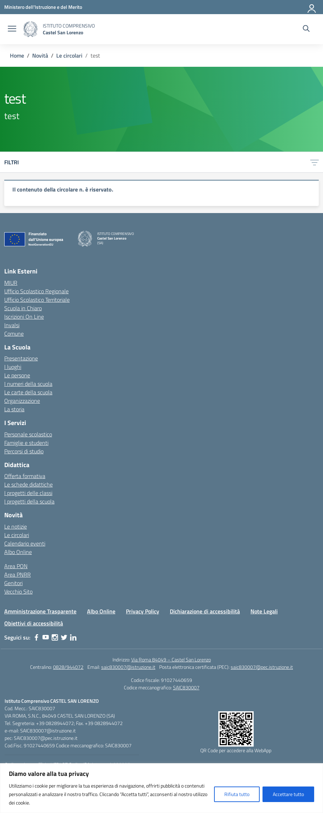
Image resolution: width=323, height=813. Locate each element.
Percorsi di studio (24, 451)
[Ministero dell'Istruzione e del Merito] (43, 7)
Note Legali (264, 611)
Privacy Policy (142, 611)
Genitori (13, 583)
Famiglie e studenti (26, 442)
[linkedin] (73, 637)
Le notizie (15, 526)
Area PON (16, 566)
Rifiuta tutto (236, 794)
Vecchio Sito (18, 591)
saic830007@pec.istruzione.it (262, 667)
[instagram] (55, 637)
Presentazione (21, 358)
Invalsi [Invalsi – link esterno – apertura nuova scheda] (11, 325)
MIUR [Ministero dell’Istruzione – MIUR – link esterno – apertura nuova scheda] (10, 282)
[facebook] (36, 637)
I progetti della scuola (29, 501)
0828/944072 (68, 667)
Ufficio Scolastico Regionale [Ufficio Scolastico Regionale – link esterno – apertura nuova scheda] (36, 291)
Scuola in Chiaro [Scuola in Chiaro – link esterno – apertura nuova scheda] (23, 308)
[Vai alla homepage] (30, 29)
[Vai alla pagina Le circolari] (69, 55)
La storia (14, 409)
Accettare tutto (288, 794)
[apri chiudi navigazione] (12, 29)
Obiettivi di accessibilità (33, 623)
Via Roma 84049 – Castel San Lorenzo (171, 659)
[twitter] (64, 637)
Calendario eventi (24, 543)
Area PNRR (17, 574)
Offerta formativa (24, 476)
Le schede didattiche (28, 484)
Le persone (17, 375)
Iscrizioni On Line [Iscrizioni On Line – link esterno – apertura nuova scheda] (24, 316)
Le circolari (16, 535)
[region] (161, 193)
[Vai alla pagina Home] (17, 55)
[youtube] (45, 637)
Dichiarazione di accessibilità (205, 611)
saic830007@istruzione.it (128, 667)
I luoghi (12, 367)
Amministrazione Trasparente (40, 611)
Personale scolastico (28, 434)
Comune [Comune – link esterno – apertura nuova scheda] (14, 333)
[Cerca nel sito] (306, 29)
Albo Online (18, 552)
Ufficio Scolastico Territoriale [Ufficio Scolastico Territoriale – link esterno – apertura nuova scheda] (37, 299)
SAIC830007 (186, 687)
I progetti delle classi (28, 493)
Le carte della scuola (28, 392)
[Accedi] (312, 7)
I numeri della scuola (28, 383)
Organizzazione (22, 400)
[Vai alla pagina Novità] (40, 55)
